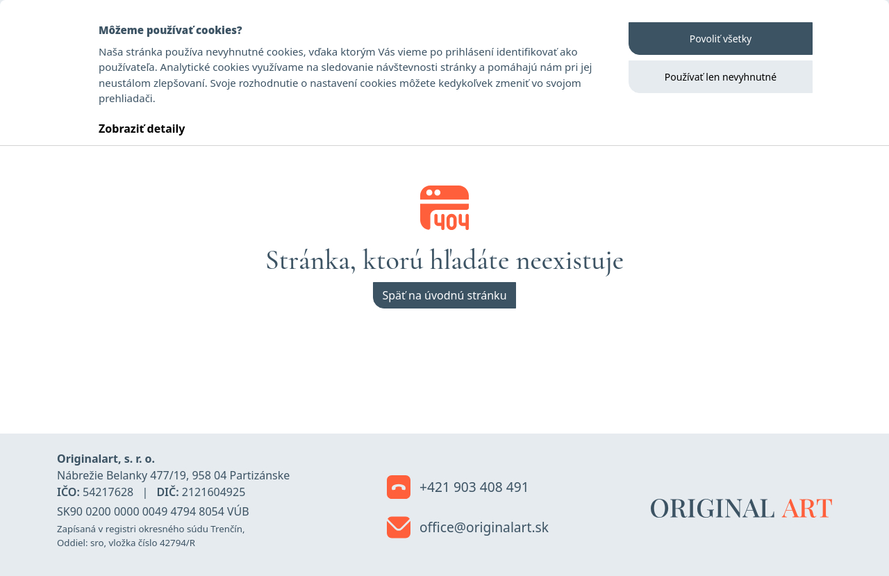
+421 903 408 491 (458, 488)
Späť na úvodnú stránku (444, 295)
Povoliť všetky (721, 38)
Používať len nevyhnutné (720, 76)
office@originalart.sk (468, 528)
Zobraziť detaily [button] (142, 128)
